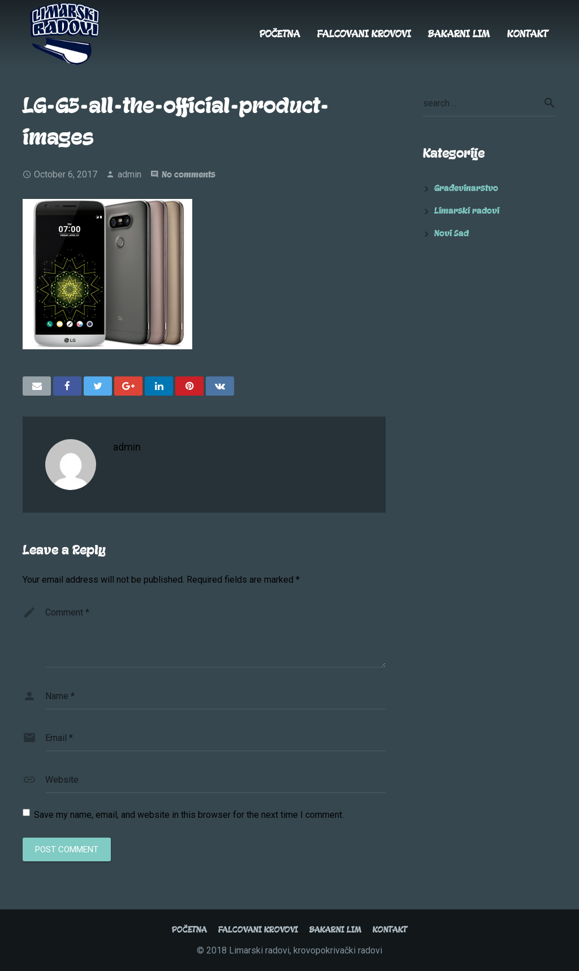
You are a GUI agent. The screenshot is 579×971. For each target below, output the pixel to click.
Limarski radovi (466, 210)
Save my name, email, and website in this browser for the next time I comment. (189, 814)
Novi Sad (451, 233)
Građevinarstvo (466, 188)
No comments (188, 174)
